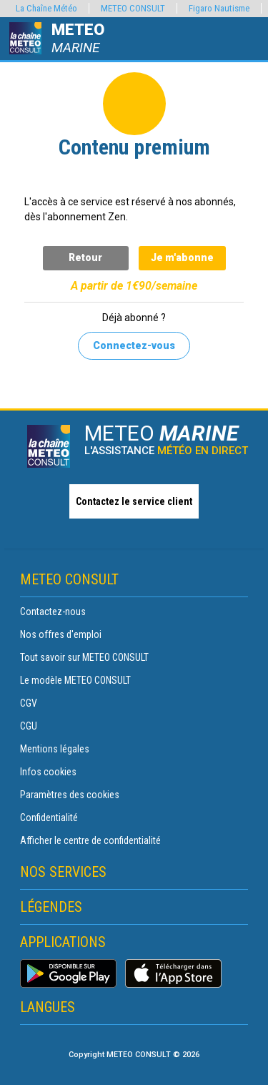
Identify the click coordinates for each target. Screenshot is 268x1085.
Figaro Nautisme (219, 8)
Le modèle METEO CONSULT (75, 680)
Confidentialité (49, 817)
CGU (28, 726)
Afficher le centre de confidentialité (90, 840)
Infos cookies (48, 771)
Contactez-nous (53, 611)
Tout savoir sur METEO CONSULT (84, 657)
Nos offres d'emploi (60, 634)
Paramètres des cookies (69, 794)
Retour (85, 257)
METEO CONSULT (133, 8)
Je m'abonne (182, 257)
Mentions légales (54, 749)
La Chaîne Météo (46, 8)
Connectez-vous (134, 345)
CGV (28, 703)
